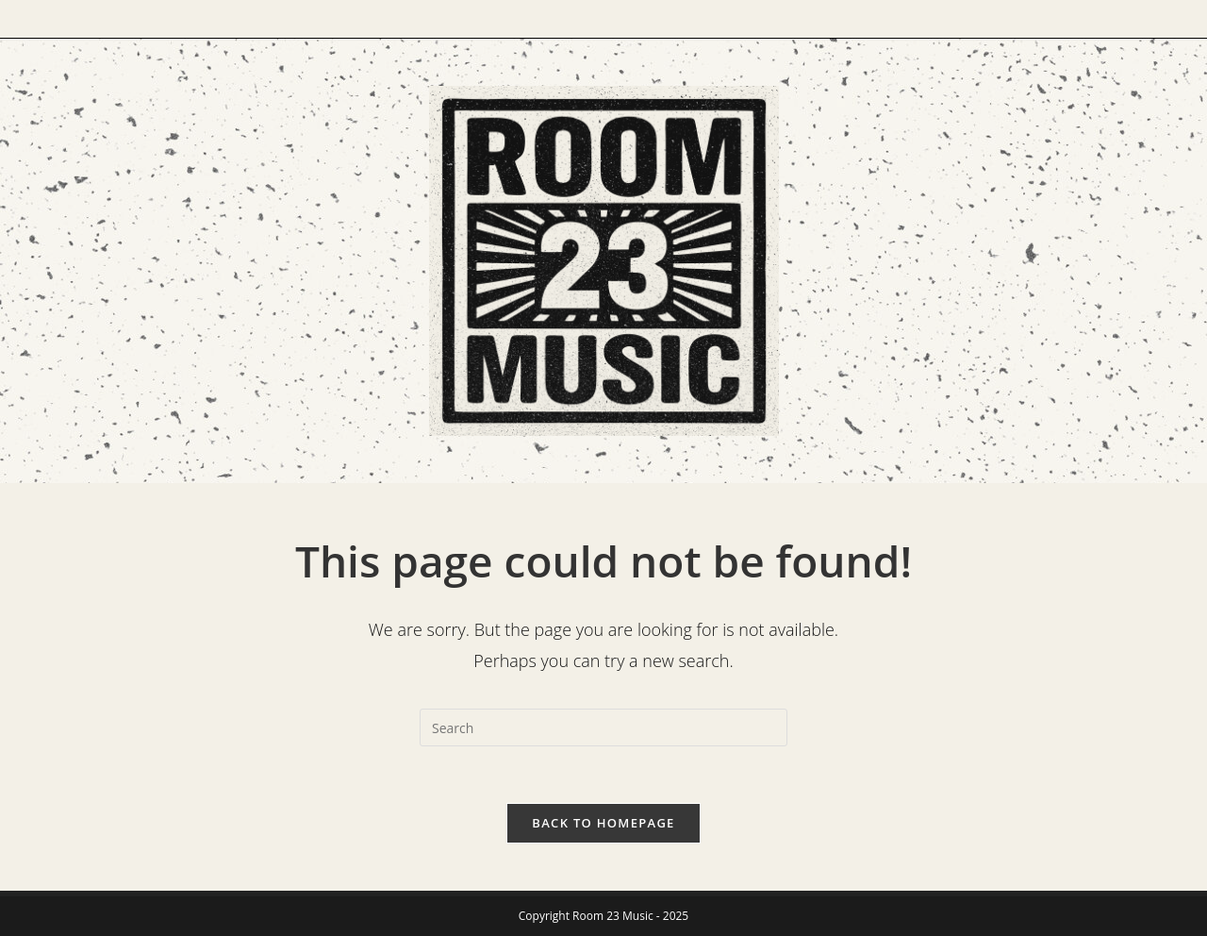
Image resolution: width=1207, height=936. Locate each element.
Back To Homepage (603, 822)
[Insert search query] (603, 727)
